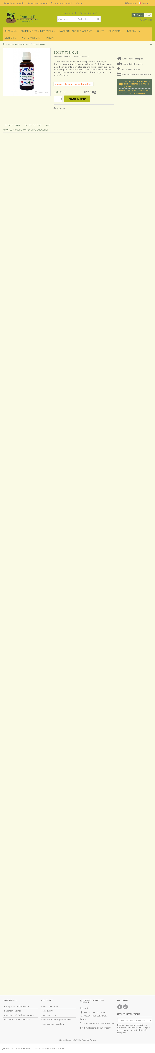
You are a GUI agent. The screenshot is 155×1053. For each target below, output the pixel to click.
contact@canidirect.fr (100, 1027)
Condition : (77, 56)
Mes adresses (49, 1015)
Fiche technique (33, 125)
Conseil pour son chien (14, 3)
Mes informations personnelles (57, 1019)
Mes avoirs (48, 1011)
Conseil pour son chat (38, 3)
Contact (79, 3)
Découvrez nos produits (62, 3)
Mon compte (47, 1000)
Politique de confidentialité (16, 1006)
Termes (93, 1040)
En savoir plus (12, 125)
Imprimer (60, 108)
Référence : (58, 56)
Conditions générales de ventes (19, 1015)
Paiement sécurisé (12, 1011)
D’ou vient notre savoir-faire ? (17, 1019)
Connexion (131, 3)
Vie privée (85, 1040)
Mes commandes (50, 1006)
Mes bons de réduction (53, 1024)
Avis (48, 125)
